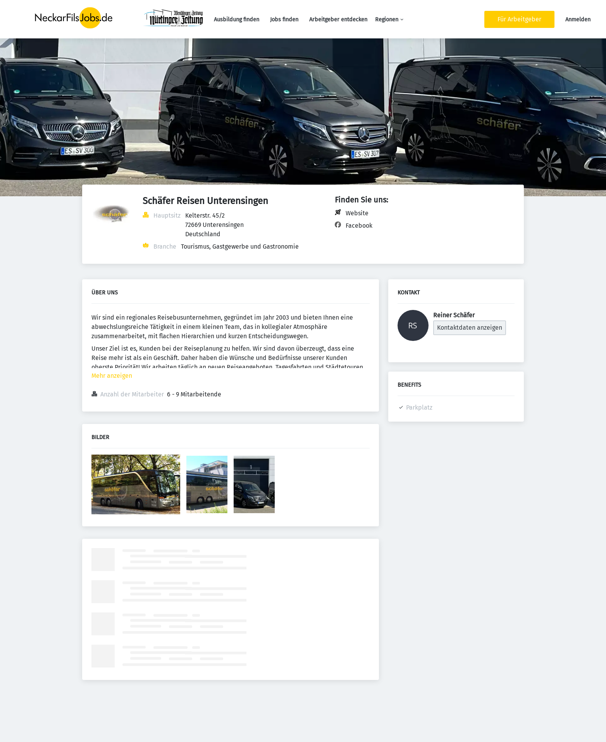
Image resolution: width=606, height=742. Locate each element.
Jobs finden (284, 19)
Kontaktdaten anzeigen (469, 327)
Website (357, 213)
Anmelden (578, 19)
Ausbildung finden (236, 19)
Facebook (359, 225)
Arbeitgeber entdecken (338, 19)
